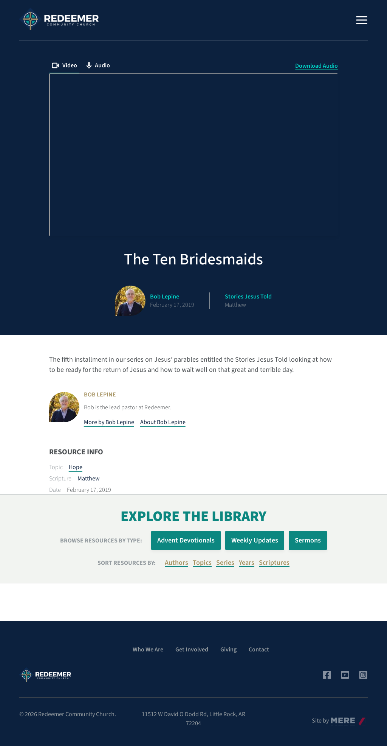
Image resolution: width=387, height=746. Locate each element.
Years (246, 562)
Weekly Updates (254, 540)
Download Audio (316, 66)
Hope (75, 467)
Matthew (88, 478)
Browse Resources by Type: (101, 540)
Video (64, 65)
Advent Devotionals (186, 540)
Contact (259, 649)
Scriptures (274, 562)
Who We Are (148, 649)
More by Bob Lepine (109, 422)
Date (55, 490)
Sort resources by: (127, 563)
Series (225, 562)
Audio (98, 65)
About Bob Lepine (163, 422)
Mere (337, 719)
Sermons (308, 540)
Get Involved (191, 649)
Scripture (60, 478)
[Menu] (362, 20)
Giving (228, 649)
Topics (202, 562)
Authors (176, 562)
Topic (56, 467)
